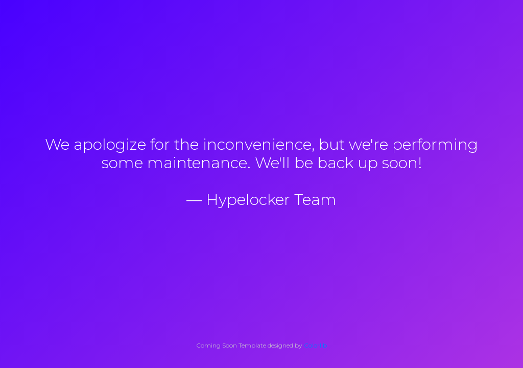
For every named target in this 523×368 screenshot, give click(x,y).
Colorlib (315, 345)
